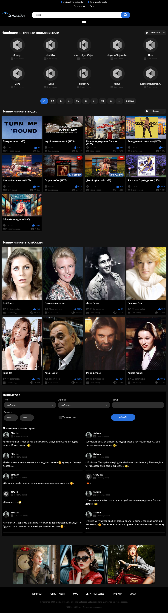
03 (61, 101)
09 (111, 101)
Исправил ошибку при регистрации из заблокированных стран (38, 483)
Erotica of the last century (73, 2)
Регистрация (79, 6)
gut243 (14, 492)
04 (69, 101)
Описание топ (12, 502)
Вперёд (130, 101)
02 (52, 101)
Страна (61, 399)
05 (77, 101)
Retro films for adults (98, 2)
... (119, 101)
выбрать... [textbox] (12, 405)
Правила (117, 594)
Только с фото (69, 417)
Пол (6, 399)
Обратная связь (95, 594)
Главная (37, 594)
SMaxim (15, 433)
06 (86, 101)
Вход (92, 6)
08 (102, 101)
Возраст (8, 412)
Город (115, 399)
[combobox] (30, 405)
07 (94, 101)
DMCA (133, 594)
